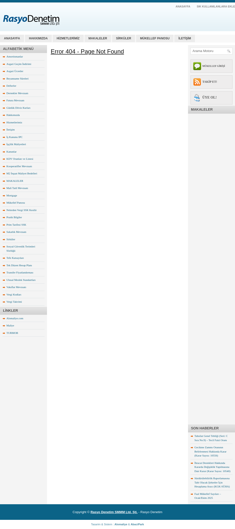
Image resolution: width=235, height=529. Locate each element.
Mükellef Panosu (15, 202)
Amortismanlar (14, 56)
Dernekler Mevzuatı (17, 93)
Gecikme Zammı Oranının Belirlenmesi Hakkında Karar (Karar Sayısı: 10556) (210, 451)
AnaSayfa (183, 6)
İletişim (10, 129)
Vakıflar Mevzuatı (16, 287)
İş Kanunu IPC (14, 136)
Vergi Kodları (13, 294)
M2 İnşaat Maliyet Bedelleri (21, 173)
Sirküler (10, 239)
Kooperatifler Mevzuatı (19, 166)
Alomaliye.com (14, 318)
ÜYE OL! (209, 97)
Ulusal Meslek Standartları (21, 279)
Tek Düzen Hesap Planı (19, 265)
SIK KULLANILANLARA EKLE (216, 6)
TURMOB (12, 332)
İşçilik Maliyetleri (16, 144)
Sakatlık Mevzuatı (16, 231)
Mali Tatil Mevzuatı (17, 187)
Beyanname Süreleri (17, 78)
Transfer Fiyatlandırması (19, 272)
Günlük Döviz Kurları (18, 107)
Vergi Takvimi (14, 301)
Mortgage (11, 195)
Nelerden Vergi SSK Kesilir (21, 210)
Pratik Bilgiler (14, 217)
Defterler (11, 85)
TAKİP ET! (209, 81)
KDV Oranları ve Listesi (19, 158)
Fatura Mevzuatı (15, 100)
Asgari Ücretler (14, 71)
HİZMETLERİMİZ (68, 38)
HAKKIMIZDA (38, 38)
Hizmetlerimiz (14, 122)
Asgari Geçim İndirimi (18, 63)
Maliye (10, 325)
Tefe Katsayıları (15, 257)
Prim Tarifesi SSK (16, 224)
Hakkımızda (13, 114)
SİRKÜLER (123, 38)
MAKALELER (98, 38)
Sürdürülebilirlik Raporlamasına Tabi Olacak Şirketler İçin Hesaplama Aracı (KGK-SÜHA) (212, 482)
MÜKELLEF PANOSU (154, 38)
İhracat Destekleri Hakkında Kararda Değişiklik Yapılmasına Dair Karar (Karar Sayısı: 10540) (212, 467)
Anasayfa (12, 38)
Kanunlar (11, 151)
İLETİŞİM (184, 38)
